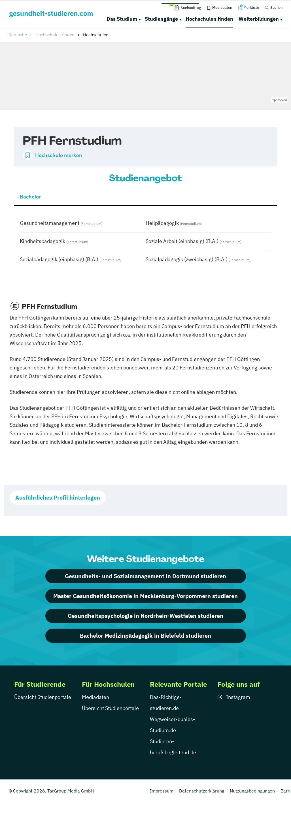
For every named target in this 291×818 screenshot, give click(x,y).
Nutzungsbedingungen (252, 791)
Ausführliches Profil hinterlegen (57, 497)
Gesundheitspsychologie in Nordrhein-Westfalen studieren (145, 616)
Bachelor (30, 196)
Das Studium (122, 19)
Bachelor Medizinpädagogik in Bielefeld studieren (145, 635)
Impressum (161, 791)
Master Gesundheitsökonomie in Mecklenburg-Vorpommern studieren (145, 596)
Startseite (18, 34)
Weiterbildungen (259, 19)
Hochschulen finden (209, 19)
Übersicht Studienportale (42, 697)
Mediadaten (95, 697)
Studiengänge (161, 19)
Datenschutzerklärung (201, 791)
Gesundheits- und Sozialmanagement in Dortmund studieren (145, 576)
